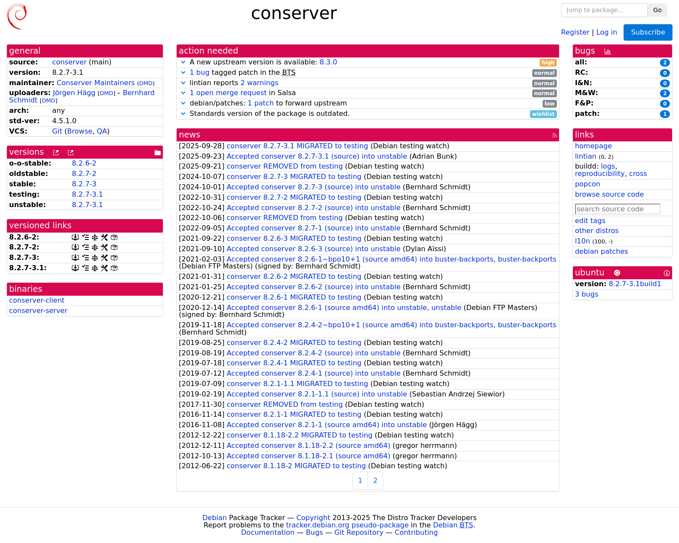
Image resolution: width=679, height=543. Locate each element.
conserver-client (37, 300)
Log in (606, 32)
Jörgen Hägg (74, 93)
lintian (586, 156)
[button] (183, 62)
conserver (69, 62)
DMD (145, 83)
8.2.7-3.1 (87, 194)
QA (102, 131)
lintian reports (368, 83)
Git (57, 131)
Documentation (267, 532)
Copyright (313, 518)
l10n (582, 241)
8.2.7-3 (84, 184)
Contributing (416, 532)
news (189, 135)
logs (608, 166)
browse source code (609, 194)
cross (638, 173)
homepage (593, 146)
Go (657, 9)
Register (575, 32)
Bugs (314, 532)
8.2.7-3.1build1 (635, 284)
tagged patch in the (368, 73)
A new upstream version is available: (368, 62)
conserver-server (38, 311)
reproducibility (600, 173)
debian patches (601, 251)
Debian (214, 518)
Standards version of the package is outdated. (368, 114)
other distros (597, 231)
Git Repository (358, 532)
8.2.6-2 (84, 163)
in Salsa (368, 93)
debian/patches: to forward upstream (368, 103)
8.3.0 (328, 62)
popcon (588, 184)
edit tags (590, 221)
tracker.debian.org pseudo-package (347, 525)
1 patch (261, 103)
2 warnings (259, 83)
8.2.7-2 (84, 173)
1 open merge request (228, 93)
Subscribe (648, 32)
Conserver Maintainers (96, 83)
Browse (79, 131)
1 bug (200, 72)
